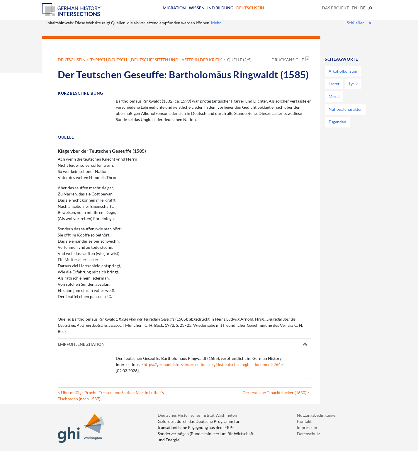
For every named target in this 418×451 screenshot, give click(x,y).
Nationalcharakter (345, 109)
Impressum (307, 427)
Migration (174, 7)
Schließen (359, 22)
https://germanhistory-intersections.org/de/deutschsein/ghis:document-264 (212, 364)
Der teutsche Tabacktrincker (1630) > (276, 392)
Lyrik (353, 83)
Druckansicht (287, 59)
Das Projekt (335, 7)
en (354, 7)
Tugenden (337, 121)
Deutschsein (250, 7)
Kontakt (304, 421)
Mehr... (217, 22)
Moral (334, 96)
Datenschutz (308, 433)
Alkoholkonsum (343, 71)
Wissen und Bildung (211, 7)
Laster (334, 83)
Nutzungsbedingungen (317, 415)
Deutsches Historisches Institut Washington (197, 415)
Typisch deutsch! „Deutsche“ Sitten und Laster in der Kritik (156, 59)
